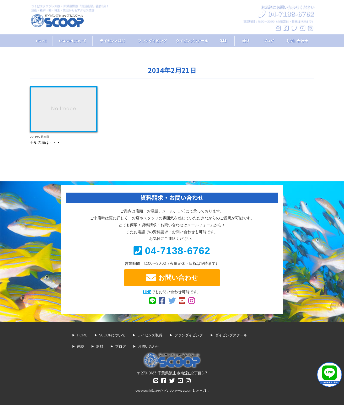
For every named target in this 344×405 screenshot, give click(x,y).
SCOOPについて (72, 41)
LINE (147, 291)
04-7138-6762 (172, 250)
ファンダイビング (152, 41)
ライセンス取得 (112, 41)
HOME (41, 41)
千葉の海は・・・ (45, 142)
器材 (245, 41)
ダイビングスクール (192, 41)
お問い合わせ (297, 41)
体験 (223, 41)
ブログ (268, 41)
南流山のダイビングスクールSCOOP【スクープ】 (178, 390)
